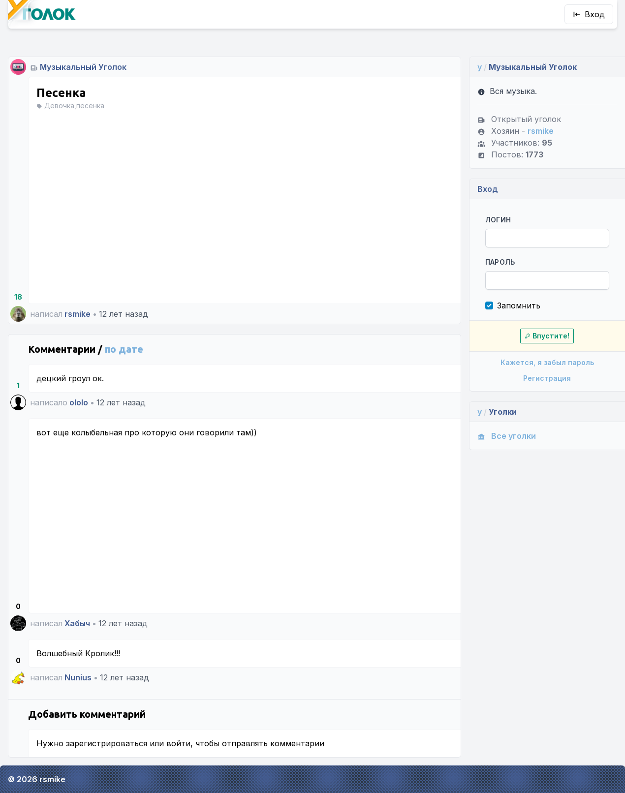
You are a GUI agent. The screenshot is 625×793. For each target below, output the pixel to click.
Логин (498, 219)
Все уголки (506, 436)
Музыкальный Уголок (83, 67)
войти (178, 743)
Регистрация (547, 378)
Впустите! (547, 336)
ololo (78, 402)
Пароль (500, 262)
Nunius (78, 677)
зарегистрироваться (106, 743)
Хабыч (77, 623)
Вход (589, 14)
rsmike (77, 314)
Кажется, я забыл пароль (547, 362)
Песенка (61, 92)
